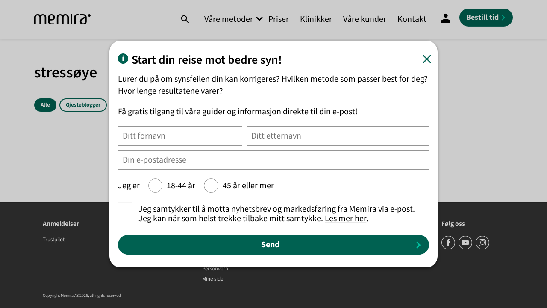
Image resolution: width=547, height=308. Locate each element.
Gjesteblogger (83, 105)
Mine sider (213, 279)
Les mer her (345, 219)
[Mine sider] (445, 19)
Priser (278, 19)
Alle (45, 105)
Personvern (215, 269)
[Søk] (185, 19)
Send (270, 245)
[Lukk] (427, 59)
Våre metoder (228, 19)
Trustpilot (54, 239)
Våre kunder (364, 19)
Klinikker (316, 19)
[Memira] (62, 19)
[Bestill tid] (486, 18)
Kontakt (411, 19)
